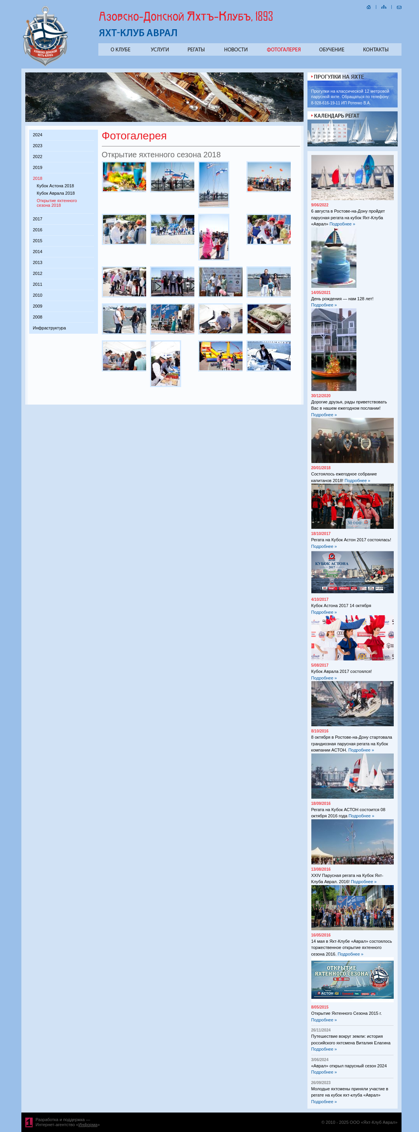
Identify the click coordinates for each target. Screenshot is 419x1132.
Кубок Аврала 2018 (56, 193)
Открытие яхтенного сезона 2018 (57, 203)
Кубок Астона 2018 (55, 185)
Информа (88, 1124)
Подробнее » (342, 224)
